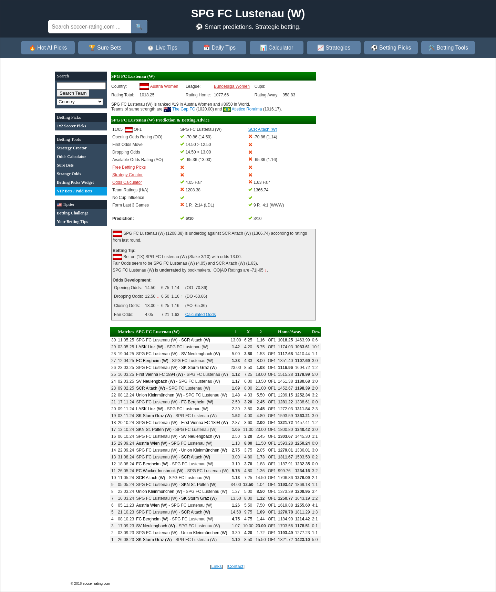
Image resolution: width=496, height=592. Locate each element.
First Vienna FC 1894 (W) (159, 374)
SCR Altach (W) (195, 340)
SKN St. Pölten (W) (154, 429)
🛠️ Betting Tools (448, 48)
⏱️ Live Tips (162, 48)
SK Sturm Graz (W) (199, 367)
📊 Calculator (276, 48)
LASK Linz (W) (149, 347)
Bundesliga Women (232, 86)
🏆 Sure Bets (105, 48)
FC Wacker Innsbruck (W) (160, 470)
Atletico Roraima (247, 109)
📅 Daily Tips (219, 48)
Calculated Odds (200, 314)
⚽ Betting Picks (391, 48)
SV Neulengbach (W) (200, 353)
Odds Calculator (127, 182)
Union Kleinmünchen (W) (159, 395)
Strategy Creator (127, 174)
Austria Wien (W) (151, 443)
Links (216, 566)
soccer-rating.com (96, 583)
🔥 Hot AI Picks (48, 48)
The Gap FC (183, 109)
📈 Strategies (333, 48)
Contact (236, 566)
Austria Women (164, 86)
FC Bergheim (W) (152, 360)
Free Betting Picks (129, 167)
